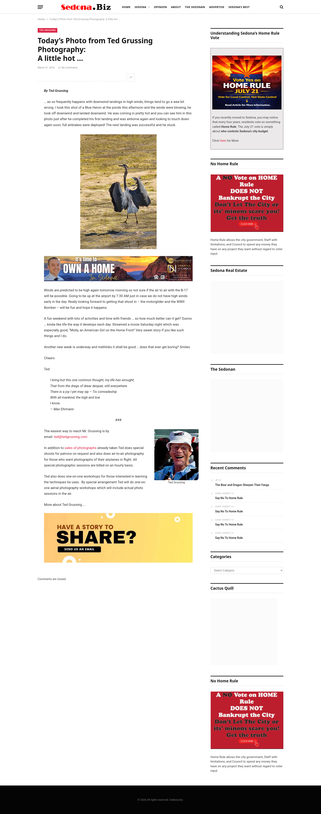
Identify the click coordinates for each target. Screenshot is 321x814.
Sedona (140, 7)
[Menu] (40, 7)
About (176, 7)
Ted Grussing (47, 30)
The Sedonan (195, 7)
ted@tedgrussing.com (70, 437)
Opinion (160, 7)
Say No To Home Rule (229, 498)
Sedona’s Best (239, 7)
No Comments (68, 67)
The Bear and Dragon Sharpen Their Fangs (242, 485)
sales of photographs (81, 448)
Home (126, 7)
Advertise (216, 7)
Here (222, 141)
